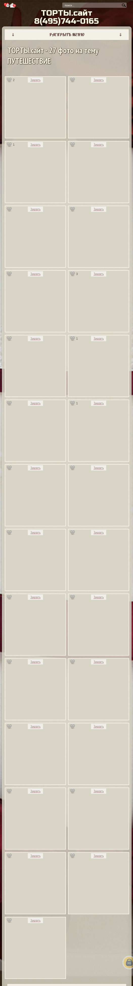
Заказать (35, 80)
